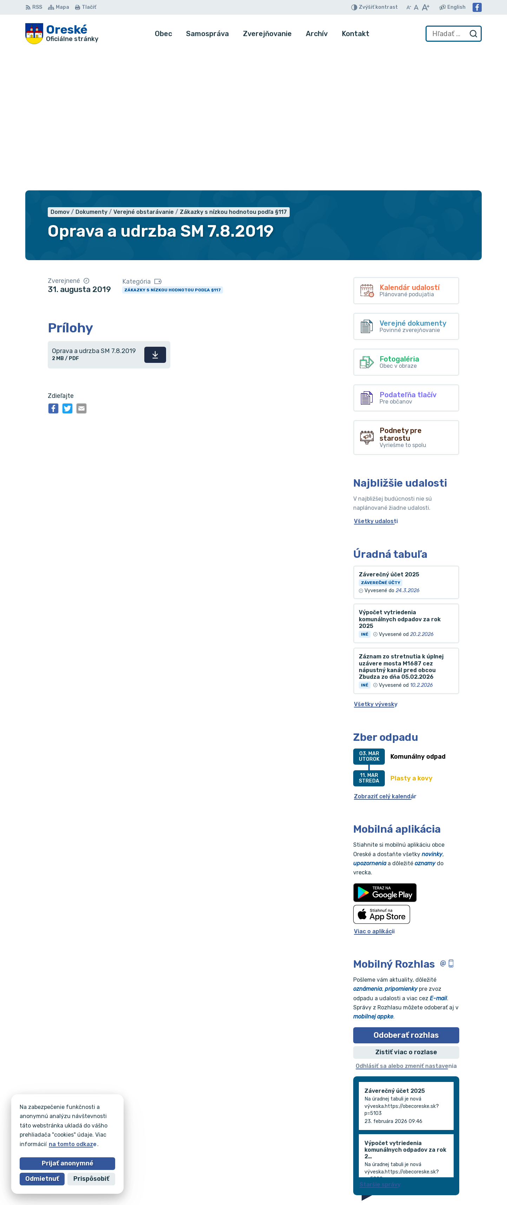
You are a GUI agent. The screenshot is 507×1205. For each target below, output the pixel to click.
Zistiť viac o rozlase (406, 911)
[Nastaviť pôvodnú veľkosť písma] (416, 7)
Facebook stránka (444, 1169)
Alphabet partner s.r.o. (129, 1118)
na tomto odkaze (36, 1144)
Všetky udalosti (376, 381)
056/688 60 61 (440, 1154)
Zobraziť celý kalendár (385, 655)
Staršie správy (380, 1044)
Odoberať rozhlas (406, 894)
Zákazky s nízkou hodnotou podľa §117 (172, 149)
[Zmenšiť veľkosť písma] (409, 7)
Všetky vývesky (375, 564)
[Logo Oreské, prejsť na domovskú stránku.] (61, 33)
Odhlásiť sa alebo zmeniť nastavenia (406, 925)
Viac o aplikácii (374, 790)
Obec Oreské (88, 1125)
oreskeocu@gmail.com (450, 1161)
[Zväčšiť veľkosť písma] (425, 7)
